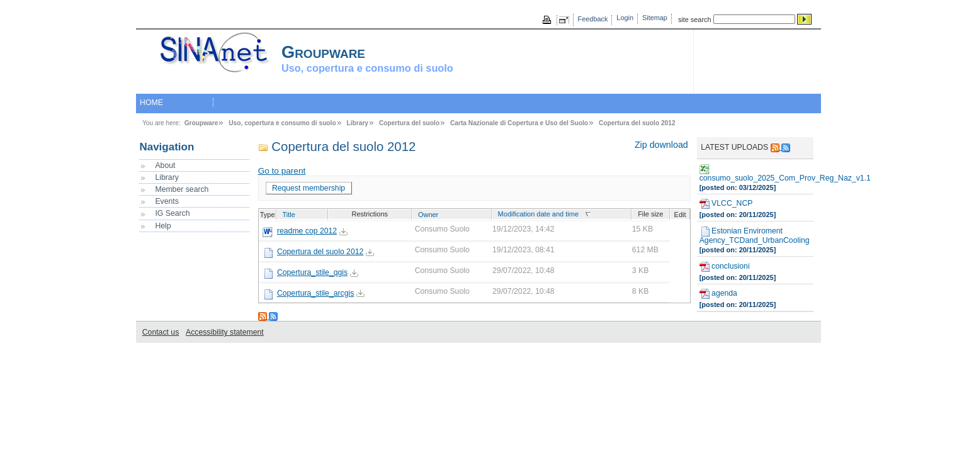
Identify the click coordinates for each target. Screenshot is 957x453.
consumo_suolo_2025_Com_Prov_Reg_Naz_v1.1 (755, 173)
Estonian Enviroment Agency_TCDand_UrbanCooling (754, 235)
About (165, 165)
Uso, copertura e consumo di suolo (282, 123)
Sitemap (654, 17)
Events (166, 201)
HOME (151, 102)
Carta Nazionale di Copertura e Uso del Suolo (519, 123)
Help (163, 225)
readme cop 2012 (307, 230)
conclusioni (724, 267)
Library (358, 123)
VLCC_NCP (726, 204)
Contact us (160, 332)
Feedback (593, 19)
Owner (428, 214)
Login (624, 17)
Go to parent (282, 171)
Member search (181, 189)
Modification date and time (538, 214)
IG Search (172, 213)
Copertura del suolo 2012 (637, 123)
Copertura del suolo (409, 123)
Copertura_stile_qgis (312, 272)
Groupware (201, 123)
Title (289, 214)
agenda (718, 294)
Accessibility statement (225, 332)
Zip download (661, 145)
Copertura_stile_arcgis (315, 293)
